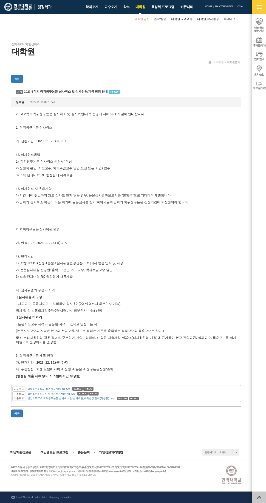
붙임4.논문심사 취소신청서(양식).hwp (49, 388)
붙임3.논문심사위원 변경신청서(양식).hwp (51, 393)
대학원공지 (233, 62)
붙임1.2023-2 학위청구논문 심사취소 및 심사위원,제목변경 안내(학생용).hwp (71, 398)
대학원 (220, 62)
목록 (17, 78)
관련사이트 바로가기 (215, 452)
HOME (208, 6)
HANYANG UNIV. (224, 6)
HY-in (240, 6)
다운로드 (19, 388)
